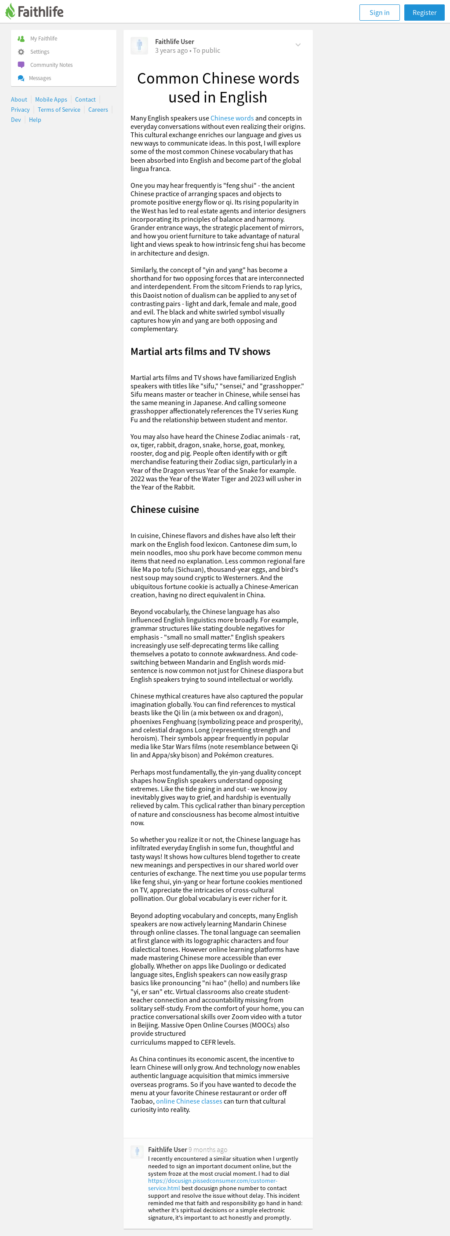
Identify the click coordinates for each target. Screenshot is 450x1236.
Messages (34, 78)
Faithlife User (174, 41)
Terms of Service (59, 109)
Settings (33, 51)
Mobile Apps (51, 99)
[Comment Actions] (298, 44)
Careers (98, 109)
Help (35, 120)
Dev (16, 120)
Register (425, 12)
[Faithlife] (39, 12)
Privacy (20, 109)
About (19, 99)
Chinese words (231, 117)
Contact (85, 99)
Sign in (380, 12)
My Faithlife (37, 38)
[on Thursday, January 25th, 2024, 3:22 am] (171, 50)
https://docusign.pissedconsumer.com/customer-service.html (212, 1184)
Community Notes (45, 65)
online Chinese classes (188, 1101)
